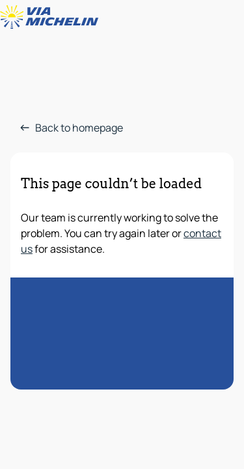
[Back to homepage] (52, 17)
